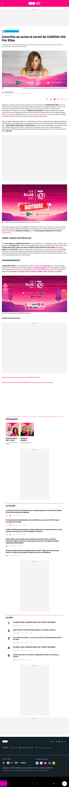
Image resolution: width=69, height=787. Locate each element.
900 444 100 (15, 748)
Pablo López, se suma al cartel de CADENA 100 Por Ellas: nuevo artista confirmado (27, 383)
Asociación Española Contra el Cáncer (37, 115)
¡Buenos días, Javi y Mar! (11, 440)
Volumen (54, 783)
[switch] (34, 778)
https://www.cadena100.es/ (48, 250)
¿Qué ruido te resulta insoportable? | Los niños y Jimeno (34, 631)
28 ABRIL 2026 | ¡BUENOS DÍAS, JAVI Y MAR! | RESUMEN (34, 648)
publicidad (42, 768)
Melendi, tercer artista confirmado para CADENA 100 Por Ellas (21, 378)
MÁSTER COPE (49, 768)
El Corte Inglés (8, 115)
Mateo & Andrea (24, 440)
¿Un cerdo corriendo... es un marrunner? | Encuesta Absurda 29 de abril (37, 639)
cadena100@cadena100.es (28, 748)
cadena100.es (6, 233)
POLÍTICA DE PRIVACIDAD (15, 768)
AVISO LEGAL (5, 768)
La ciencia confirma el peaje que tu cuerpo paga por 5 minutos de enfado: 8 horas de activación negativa (34, 512)
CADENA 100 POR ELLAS (11, 32)
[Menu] (3, 3)
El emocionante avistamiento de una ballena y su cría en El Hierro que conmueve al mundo (32, 522)
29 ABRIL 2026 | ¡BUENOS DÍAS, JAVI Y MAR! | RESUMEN (34, 623)
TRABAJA (36, 768)
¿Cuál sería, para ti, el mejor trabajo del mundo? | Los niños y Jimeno (36, 656)
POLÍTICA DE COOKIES (28, 768)
